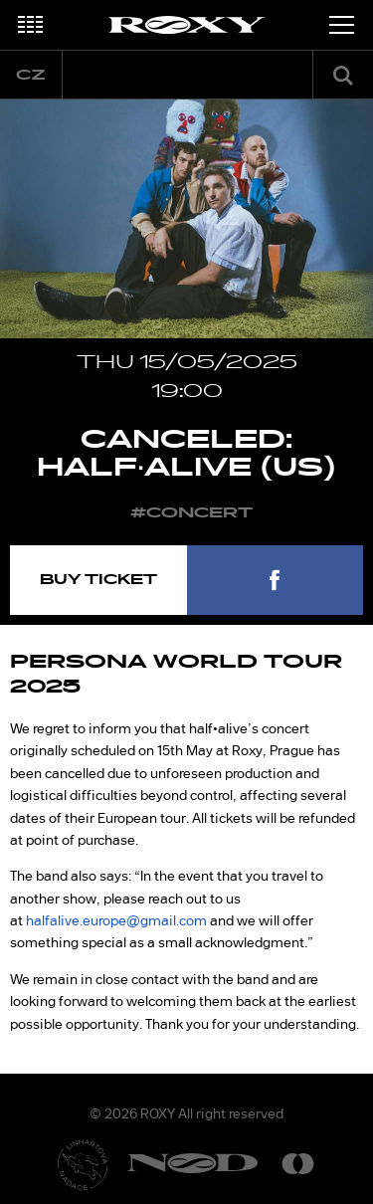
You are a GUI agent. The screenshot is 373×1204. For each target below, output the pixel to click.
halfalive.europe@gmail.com (116, 920)
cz (31, 75)
